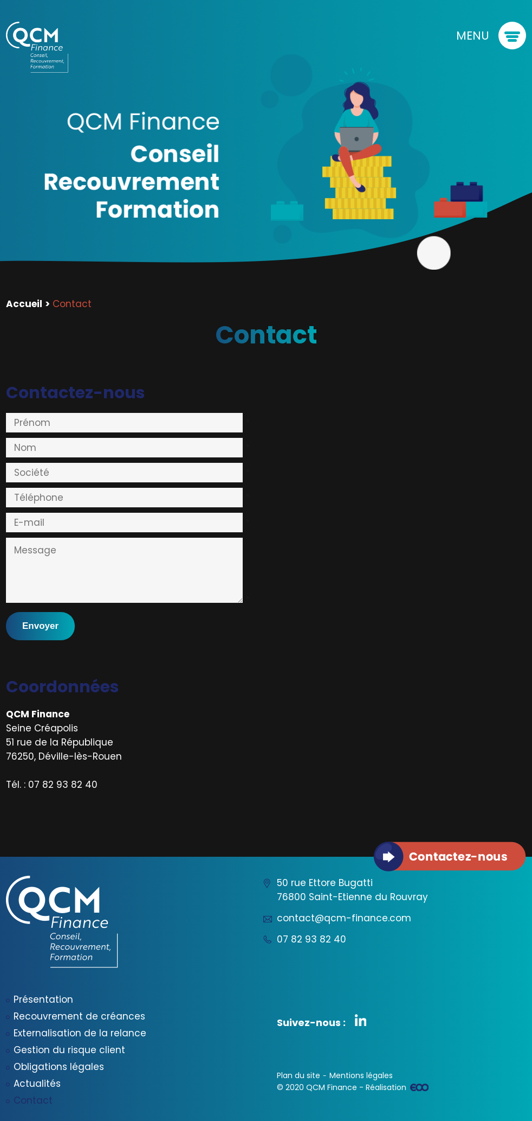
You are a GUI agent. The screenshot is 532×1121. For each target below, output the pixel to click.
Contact (33, 1100)
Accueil (24, 303)
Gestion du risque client (69, 1049)
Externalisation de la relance (80, 1033)
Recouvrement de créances (79, 1016)
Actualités (37, 1083)
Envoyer (40, 626)
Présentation (43, 999)
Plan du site (298, 1075)
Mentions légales (361, 1075)
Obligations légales (59, 1066)
